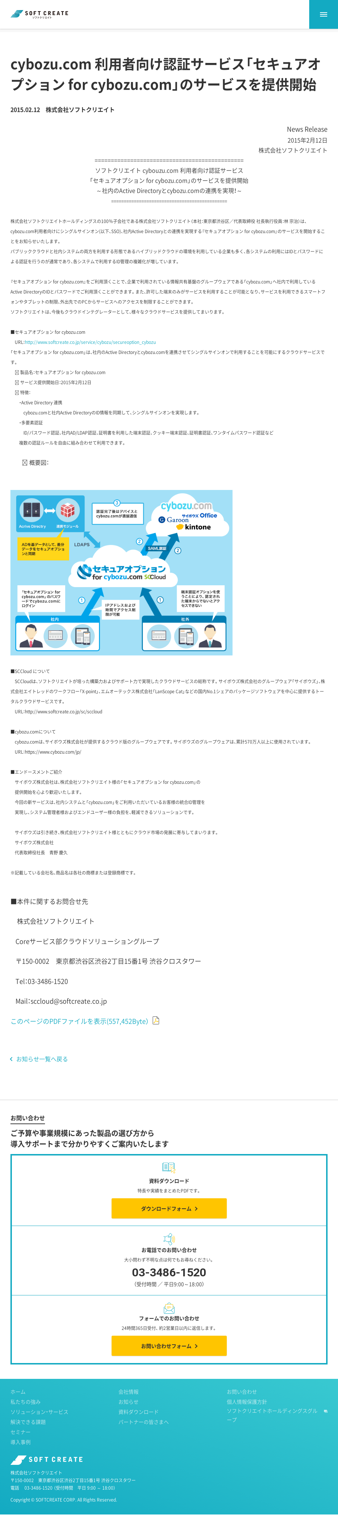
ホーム (17, 35)
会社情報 (128, 1403)
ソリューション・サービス (39, 1423)
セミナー (20, 1443)
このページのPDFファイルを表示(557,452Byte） (79, 1032)
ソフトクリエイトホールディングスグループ (272, 1426)
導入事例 (20, 1453)
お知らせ (47, 35)
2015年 (77, 35)
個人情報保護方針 (247, 1413)
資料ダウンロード (138, 1423)
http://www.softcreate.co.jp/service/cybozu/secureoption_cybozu (90, 353)
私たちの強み (25, 1413)
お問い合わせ (242, 1403)
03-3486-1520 (38, 1499)
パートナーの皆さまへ (143, 1433)
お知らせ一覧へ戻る (42, 1070)
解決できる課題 (28, 1433)
